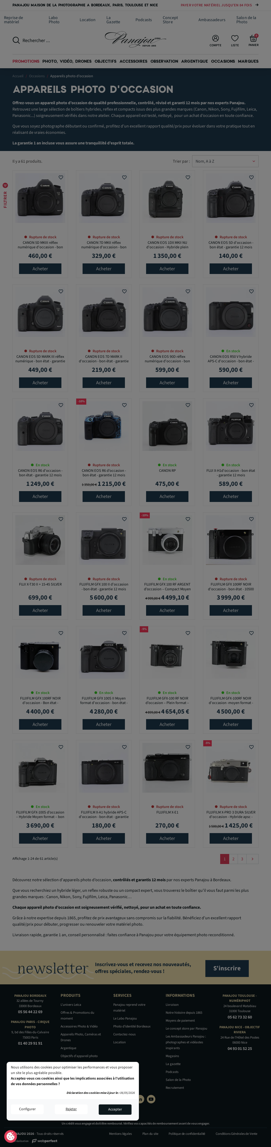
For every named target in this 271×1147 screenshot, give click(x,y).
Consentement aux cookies (11, 1136)
